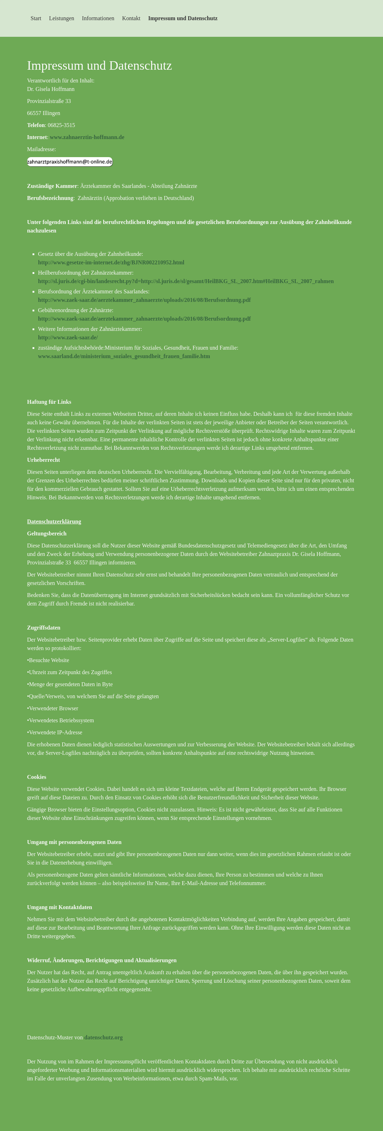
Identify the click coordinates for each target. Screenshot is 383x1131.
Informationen (98, 18)
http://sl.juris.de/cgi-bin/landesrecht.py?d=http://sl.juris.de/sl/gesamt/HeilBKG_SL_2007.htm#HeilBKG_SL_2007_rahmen (186, 281)
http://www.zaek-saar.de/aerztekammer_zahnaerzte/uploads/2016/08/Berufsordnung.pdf (144, 300)
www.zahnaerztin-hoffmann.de (87, 137)
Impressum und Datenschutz (182, 18)
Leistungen (61, 18)
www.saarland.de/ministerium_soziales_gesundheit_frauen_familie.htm (124, 356)
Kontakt (131, 18)
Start (36, 18)
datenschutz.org (103, 1037)
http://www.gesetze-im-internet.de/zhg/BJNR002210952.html (111, 262)
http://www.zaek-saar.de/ (68, 337)
